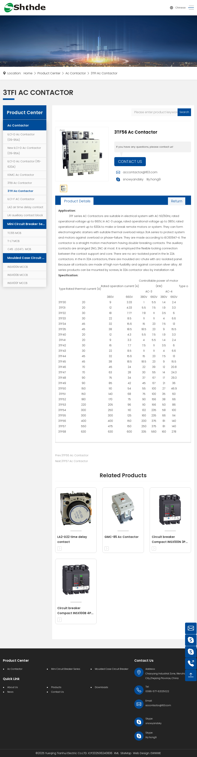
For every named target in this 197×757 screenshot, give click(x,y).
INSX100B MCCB (18, 275)
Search (184, 112)
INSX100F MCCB (18, 283)
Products (56, 687)
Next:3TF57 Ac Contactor (71, 461)
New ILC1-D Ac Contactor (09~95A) (24, 150)
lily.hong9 (154, 179)
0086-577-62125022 (157, 691)
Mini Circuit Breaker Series (26, 224)
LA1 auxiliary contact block (25, 215)
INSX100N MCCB (18, 267)
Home (28, 73)
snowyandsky (133, 179)
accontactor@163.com (140, 172)
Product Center (49, 73)
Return (176, 201)
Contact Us (130, 161)
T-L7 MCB (14, 241)
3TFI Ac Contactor (104, 73)
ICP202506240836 (100, 753)
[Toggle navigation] (190, 8)
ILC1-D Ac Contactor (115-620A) (24, 164)
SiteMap (125, 753)
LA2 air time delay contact (25, 207)
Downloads (101, 687)
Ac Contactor (75, 73)
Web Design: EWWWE (147, 753)
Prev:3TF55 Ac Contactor (71, 455)
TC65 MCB (14, 233)
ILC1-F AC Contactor (21, 199)
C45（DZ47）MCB (19, 249)
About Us (12, 687)
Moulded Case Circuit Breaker (26, 258)
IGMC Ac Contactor (21, 175)
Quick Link (11, 679)
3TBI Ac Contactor (20, 183)
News (10, 691)
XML (116, 753)
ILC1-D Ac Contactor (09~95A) (21, 137)
